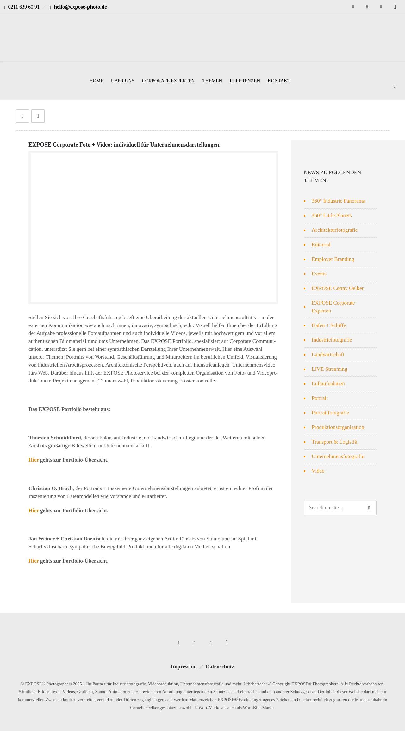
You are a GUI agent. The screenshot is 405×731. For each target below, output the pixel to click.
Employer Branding (333, 259)
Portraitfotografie (330, 413)
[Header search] (395, 85)
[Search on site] (340, 508)
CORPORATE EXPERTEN (168, 80)
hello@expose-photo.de (80, 7)
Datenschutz (220, 667)
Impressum (184, 667)
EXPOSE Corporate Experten (333, 307)
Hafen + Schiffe (329, 325)
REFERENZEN (245, 80)
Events (319, 274)
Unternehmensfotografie (338, 456)
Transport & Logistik (334, 442)
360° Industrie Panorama (338, 201)
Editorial (321, 245)
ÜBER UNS (122, 80)
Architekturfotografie (335, 230)
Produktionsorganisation (338, 427)
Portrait (320, 398)
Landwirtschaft (328, 354)
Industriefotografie (332, 340)
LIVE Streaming (329, 369)
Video (318, 471)
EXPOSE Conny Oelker (338, 288)
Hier (33, 460)
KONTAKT (279, 80)
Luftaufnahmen (328, 384)
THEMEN (212, 80)
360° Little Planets (332, 215)
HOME (96, 80)
